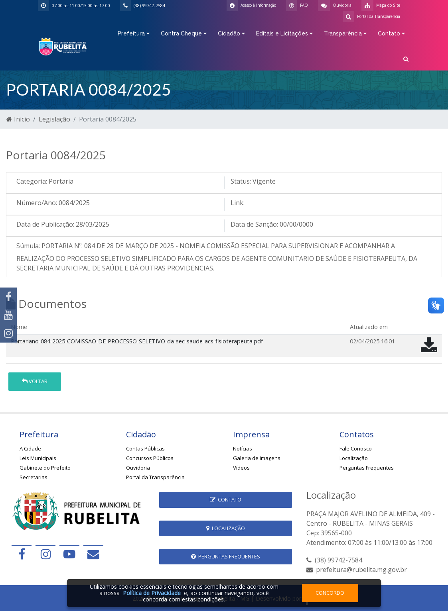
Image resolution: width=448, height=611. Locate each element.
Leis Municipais (38, 458)
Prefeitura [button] (134, 33)
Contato (225, 499)
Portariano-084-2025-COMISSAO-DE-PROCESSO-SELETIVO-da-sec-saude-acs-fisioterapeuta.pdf (137, 341)
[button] (406, 58)
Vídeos (241, 467)
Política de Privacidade (152, 593)
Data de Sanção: (254, 224)
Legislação (54, 119)
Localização (353, 458)
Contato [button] (391, 33)
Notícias (242, 448)
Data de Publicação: (45, 224)
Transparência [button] (345, 33)
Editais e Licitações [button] (284, 33)
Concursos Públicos (150, 458)
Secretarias (33, 477)
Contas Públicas (145, 448)
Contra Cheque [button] (184, 33)
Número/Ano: (36, 202)
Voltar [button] (34, 381)
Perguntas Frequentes (366, 467)
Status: (241, 181)
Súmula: (28, 245)
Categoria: (31, 181)
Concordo (330, 592)
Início (18, 119)
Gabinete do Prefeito (45, 467)
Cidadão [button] (231, 33)
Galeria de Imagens (256, 458)
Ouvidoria (138, 467)
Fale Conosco (355, 448)
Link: (238, 202)
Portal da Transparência (155, 477)
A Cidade (30, 448)
